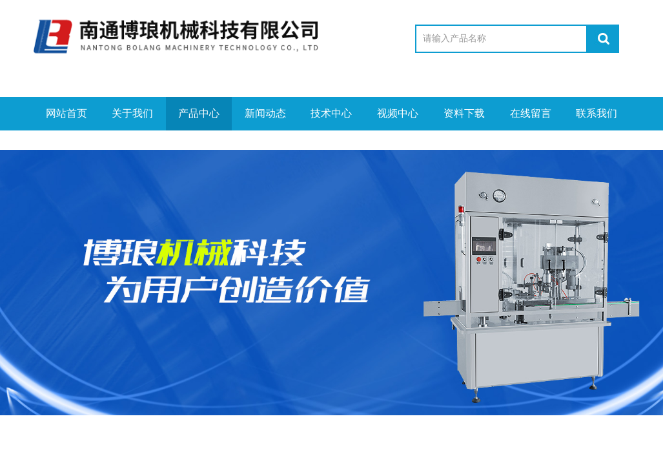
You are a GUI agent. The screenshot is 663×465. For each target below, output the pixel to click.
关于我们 (132, 113)
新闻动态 (265, 113)
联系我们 (596, 113)
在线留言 (530, 113)
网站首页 (66, 113)
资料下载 (464, 113)
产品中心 (198, 113)
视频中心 (397, 113)
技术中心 (331, 113)
